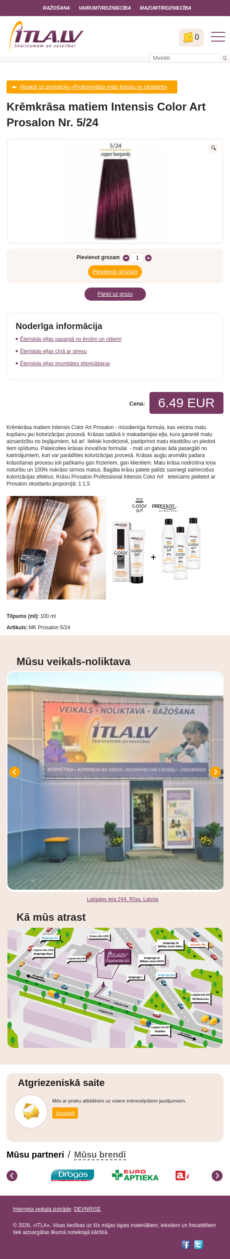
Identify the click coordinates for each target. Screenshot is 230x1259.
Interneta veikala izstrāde (42, 1209)
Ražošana (56, 7)
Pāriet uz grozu (115, 294)
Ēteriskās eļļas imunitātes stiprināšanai (65, 364)
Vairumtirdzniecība (105, 7)
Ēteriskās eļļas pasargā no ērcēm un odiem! (71, 339)
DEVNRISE (87, 1209)
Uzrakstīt (65, 1113)
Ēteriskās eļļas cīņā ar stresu (53, 351)
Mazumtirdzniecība (166, 7)
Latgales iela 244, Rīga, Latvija (122, 899)
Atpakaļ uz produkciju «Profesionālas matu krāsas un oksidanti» (94, 87)
